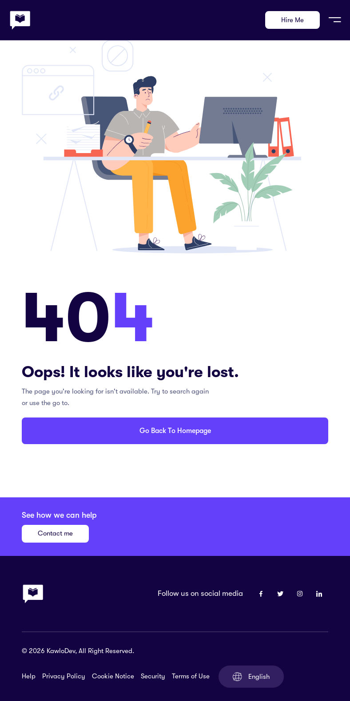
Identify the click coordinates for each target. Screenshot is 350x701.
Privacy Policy (63, 676)
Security (153, 676)
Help (29, 676)
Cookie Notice (113, 676)
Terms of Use (191, 676)
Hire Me (292, 20)
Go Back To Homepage (175, 431)
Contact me (55, 533)
